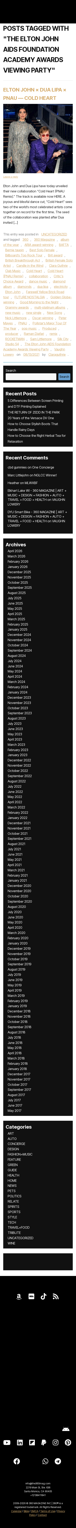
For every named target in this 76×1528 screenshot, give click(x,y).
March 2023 (16, 745)
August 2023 (17, 718)
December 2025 (19, 572)
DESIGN (13, 1149)
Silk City (63, 339)
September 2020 (20, 901)
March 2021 (16, 870)
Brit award (55, 255)
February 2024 (18, 687)
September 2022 (20, 776)
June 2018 (15, 1043)
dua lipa (42, 287)
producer (11, 334)
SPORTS (14, 1212)
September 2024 (20, 650)
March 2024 (16, 682)
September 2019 (19, 964)
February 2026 (18, 561)
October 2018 (18, 1022)
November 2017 (19, 1079)
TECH (12, 1222)
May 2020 (15, 922)
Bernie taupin (14, 250)
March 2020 (16, 933)
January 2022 (17, 818)
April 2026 (15, 551)
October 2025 (18, 582)
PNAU (22, 323)
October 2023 (18, 708)
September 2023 (20, 713)
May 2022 (15, 797)
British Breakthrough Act (22, 260)
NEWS (12, 1186)
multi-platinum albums (49, 307)
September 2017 (19, 1090)
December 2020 (19, 886)
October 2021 (17, 834)
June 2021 (15, 854)
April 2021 (14, 865)
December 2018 (19, 1011)
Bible (26, 1511)
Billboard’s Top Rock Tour (23, 255)
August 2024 (17, 656)
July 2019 (14, 975)
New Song (54, 313)
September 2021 (19, 839)
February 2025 (18, 624)
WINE (11, 1243)
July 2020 (15, 912)
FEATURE (14, 1160)
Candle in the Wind (29, 266)
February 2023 (18, 750)
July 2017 (14, 1100)
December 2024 (19, 635)
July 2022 (14, 786)
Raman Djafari (34, 334)
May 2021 (14, 860)
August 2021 (16, 844)
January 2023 (17, 755)
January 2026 (18, 567)
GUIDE (12, 1170)
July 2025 (14, 598)
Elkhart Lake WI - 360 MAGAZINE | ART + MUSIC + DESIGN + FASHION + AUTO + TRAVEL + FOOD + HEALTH (37, 495)
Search (11, 370)
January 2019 (17, 1006)
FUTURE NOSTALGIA (30, 297)
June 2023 (15, 729)
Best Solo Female (42, 250)
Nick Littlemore (16, 318)
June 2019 (15, 980)
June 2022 (15, 792)
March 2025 (16, 619)
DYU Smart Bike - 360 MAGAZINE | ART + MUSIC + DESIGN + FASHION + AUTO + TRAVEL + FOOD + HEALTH (37, 516)
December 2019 (19, 949)
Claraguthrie (57, 354)
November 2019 (19, 954)
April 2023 (15, 739)
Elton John (12, 292)
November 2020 (19, 891)
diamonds (24, 287)
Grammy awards (17, 307)
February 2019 (18, 1001)
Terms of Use (47, 1511)
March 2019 (16, 996)
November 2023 (19, 703)
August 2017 (16, 1095)
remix (53, 334)
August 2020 (17, 907)
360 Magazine (44, 239)
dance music (38, 281)
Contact (42, 1514)
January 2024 (17, 692)
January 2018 (17, 1069)
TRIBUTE (14, 1233)
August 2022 (17, 781)
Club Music (13, 271)
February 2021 (18, 875)
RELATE (13, 1201)
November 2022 (19, 765)
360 (25, 239)
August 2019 (16, 969)
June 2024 (15, 666)
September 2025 (20, 588)
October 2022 (18, 771)
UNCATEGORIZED (54, 234)
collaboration (38, 276)
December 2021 (19, 823)
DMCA (34, 1511)
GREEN (13, 1165)
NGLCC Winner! (45, 475)
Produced (49, 328)
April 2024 (15, 676)
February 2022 (18, 812)
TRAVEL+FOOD (19, 1227)
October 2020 (18, 896)
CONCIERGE (16, 1144)
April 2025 (15, 614)
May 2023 (15, 734)
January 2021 (17, 880)
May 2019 (15, 985)
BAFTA (64, 245)
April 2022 (15, 802)
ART (11, 1133)
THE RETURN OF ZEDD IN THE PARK (34, 412)
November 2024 (19, 640)
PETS (12, 1191)
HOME (12, 1181)
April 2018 (15, 1053)
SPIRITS (13, 1207)
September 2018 (19, 1027)
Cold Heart (34, 271)
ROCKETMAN (15, 339)
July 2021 (14, 849)
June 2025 (15, 603)
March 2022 (16, 807)
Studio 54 (12, 344)
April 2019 (15, 990)
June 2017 (15, 1105)
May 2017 (14, 1111)
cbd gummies (17, 467)
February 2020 (18, 938)
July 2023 (14, 724)
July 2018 (14, 1037)
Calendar (16, 1511)
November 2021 (19, 828)
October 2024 (18, 645)
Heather (13, 483)
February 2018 (18, 1064)
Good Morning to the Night (39, 302)
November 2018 (19, 1016)
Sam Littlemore (41, 339)
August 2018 (16, 1032)
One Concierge (43, 467)
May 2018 (15, 1048)
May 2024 (15, 671)
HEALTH (13, 1175)
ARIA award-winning (39, 245)
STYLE (12, 1217)
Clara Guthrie (58, 266)
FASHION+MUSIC (20, 1154)
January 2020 (18, 943)
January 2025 (17, 629)
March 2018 (16, 1058)
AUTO (12, 1139)
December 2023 (19, 697)
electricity (61, 287)
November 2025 (19, 577)
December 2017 (19, 1074)
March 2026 (16, 556)
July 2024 (14, 661)
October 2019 (18, 959)
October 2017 (17, 1085)
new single (33, 313)
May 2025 (15, 609)
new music (12, 313)
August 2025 (17, 593)
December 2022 (19, 760)
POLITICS (14, 1196)
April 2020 (15, 927)
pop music (29, 328)
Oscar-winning (42, 318)
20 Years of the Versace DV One (31, 418)
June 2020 (15, 917)
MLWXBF (31, 483)
